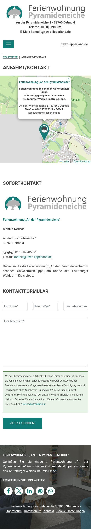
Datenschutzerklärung (33, 404)
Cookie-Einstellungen (70, 511)
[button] (44, 134)
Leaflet (64, 161)
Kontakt (48, 511)
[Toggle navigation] (8, 44)
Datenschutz (32, 511)
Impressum (14, 511)
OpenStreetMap (82, 161)
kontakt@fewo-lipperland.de (33, 257)
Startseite (72, 506)
